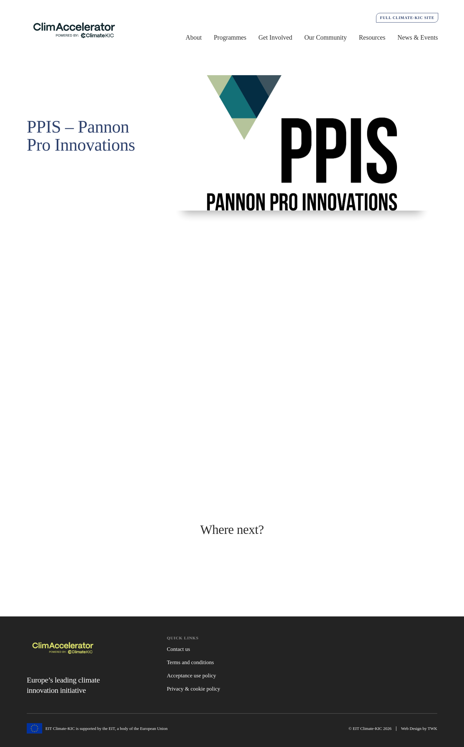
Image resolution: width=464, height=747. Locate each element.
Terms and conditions (190, 662)
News (232, 572)
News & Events (417, 37)
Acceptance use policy (191, 676)
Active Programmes (92, 570)
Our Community (325, 37)
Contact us (178, 649)
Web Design (411, 728)
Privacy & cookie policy (193, 689)
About (194, 37)
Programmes (230, 37)
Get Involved (275, 37)
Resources (372, 37)
